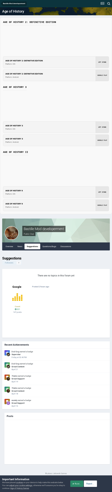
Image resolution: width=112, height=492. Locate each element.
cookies (19, 482)
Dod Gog (15, 352)
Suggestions (32, 246)
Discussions (66, 246)
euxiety (14, 400)
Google (16, 286)
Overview (9, 246)
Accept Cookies (77, 484)
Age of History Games (32, 488)
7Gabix (14, 376)
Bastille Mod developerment (44, 229)
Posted (39, 287)
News (20, 246)
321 (17, 309)
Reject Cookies (100, 484)
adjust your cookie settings (26, 485)
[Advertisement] (68, 314)
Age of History (13, 11)
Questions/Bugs (49, 246)
